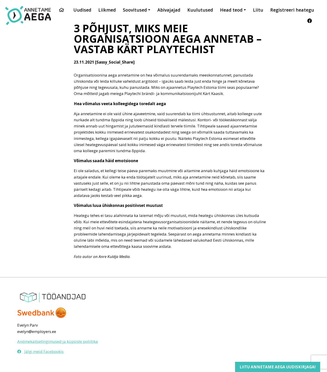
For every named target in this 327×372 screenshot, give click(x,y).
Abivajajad (168, 10)
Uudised (82, 10)
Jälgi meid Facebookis (40, 351)
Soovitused (135, 10)
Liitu (258, 10)
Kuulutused (200, 10)
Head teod (231, 10)
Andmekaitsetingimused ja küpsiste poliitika (57, 341)
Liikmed (107, 10)
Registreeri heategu (292, 10)
